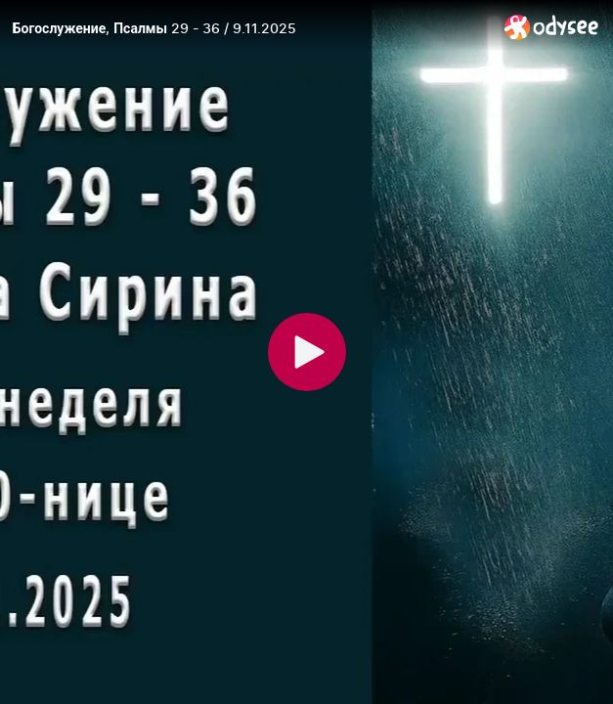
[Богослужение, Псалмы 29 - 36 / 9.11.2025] (251, 28)
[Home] (552, 27)
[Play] (307, 352)
